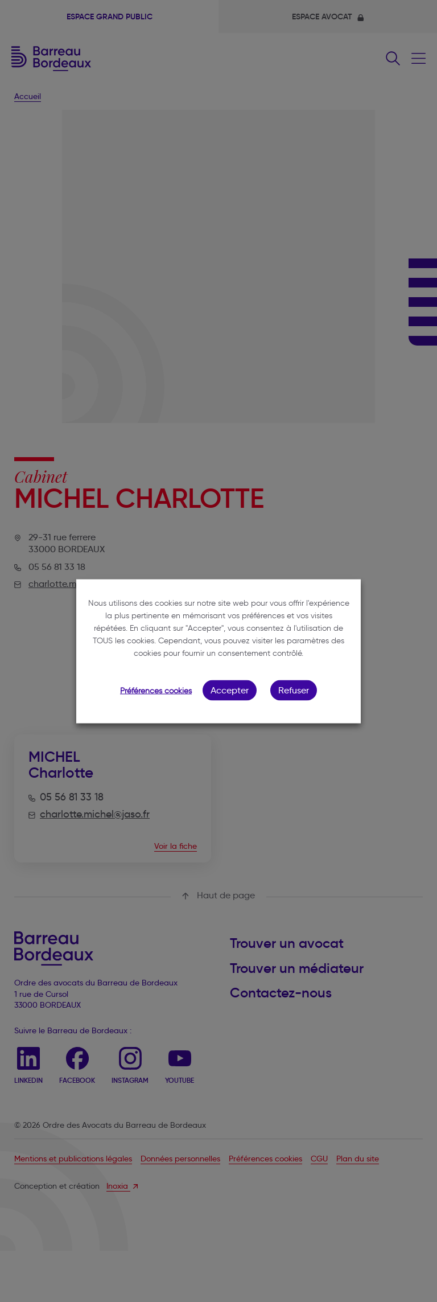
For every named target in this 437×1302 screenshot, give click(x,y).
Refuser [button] (293, 689)
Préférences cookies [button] (156, 690)
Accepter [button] (230, 689)
